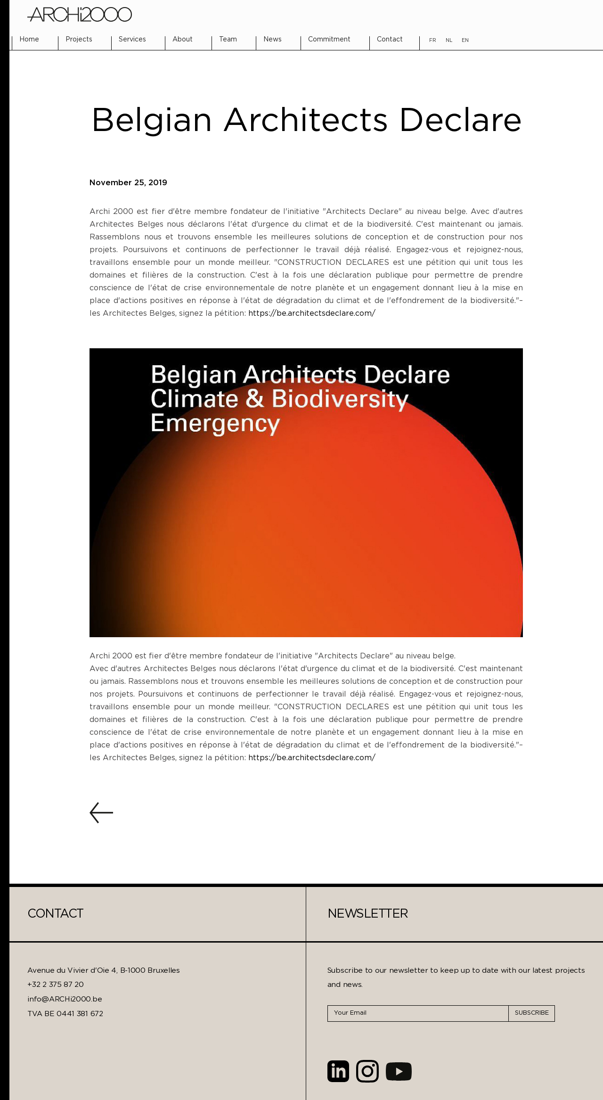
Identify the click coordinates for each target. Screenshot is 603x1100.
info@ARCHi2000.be (64, 999)
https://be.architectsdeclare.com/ (313, 313)
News (272, 39)
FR (432, 40)
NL (449, 40)
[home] (79, 14)
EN (465, 40)
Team (228, 39)
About (182, 39)
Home (29, 39)
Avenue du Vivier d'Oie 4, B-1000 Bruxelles (103, 971)
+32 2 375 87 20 (55, 985)
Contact (390, 39)
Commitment (329, 39)
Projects (78, 39)
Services (132, 39)
